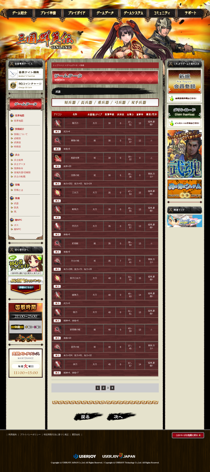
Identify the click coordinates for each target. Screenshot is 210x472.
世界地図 (18, 120)
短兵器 (71, 102)
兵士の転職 (19, 176)
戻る (88, 416)
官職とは (18, 190)
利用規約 (12, 434)
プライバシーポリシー (30, 434)
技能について (21, 134)
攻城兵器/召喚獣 (22, 172)
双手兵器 (137, 102)
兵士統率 (18, 160)
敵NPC (17, 229)
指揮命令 (18, 168)
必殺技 (17, 138)
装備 (82, 65)
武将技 (17, 142)
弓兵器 (121, 102)
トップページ (58, 65)
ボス (16, 225)
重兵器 (104, 102)
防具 (16, 207)
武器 (16, 203)
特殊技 (17, 146)
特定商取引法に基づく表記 (56, 434)
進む (121, 416)
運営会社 (76, 434)
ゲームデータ (72, 65)
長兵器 (87, 102)
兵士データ (19, 164)
